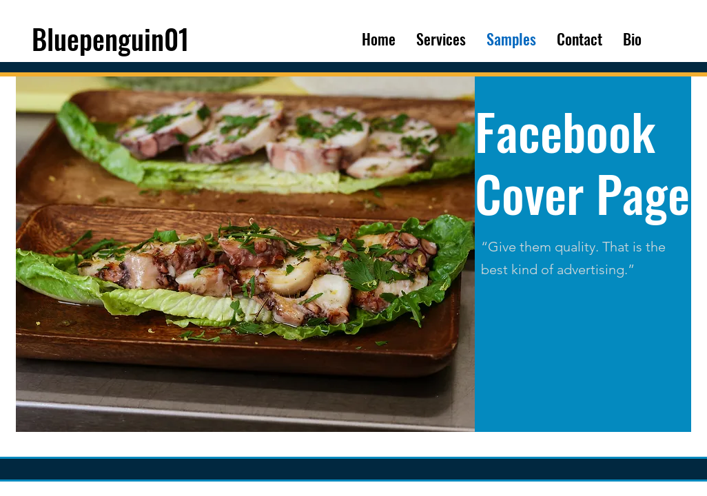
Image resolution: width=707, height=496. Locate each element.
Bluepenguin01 (110, 38)
